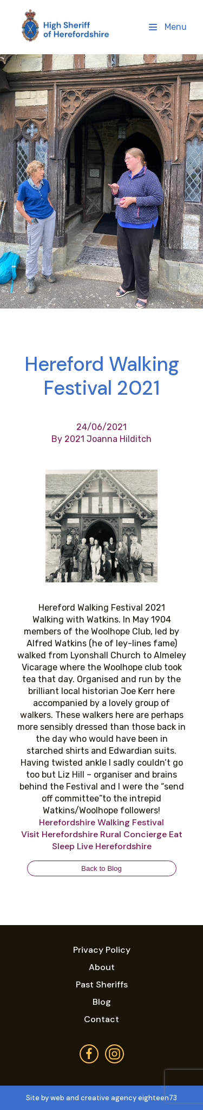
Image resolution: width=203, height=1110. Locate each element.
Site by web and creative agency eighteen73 (101, 1097)
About (102, 967)
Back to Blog (101, 868)
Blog (102, 1002)
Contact (101, 1019)
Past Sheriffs (102, 984)
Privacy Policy (101, 949)
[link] (101, 822)
